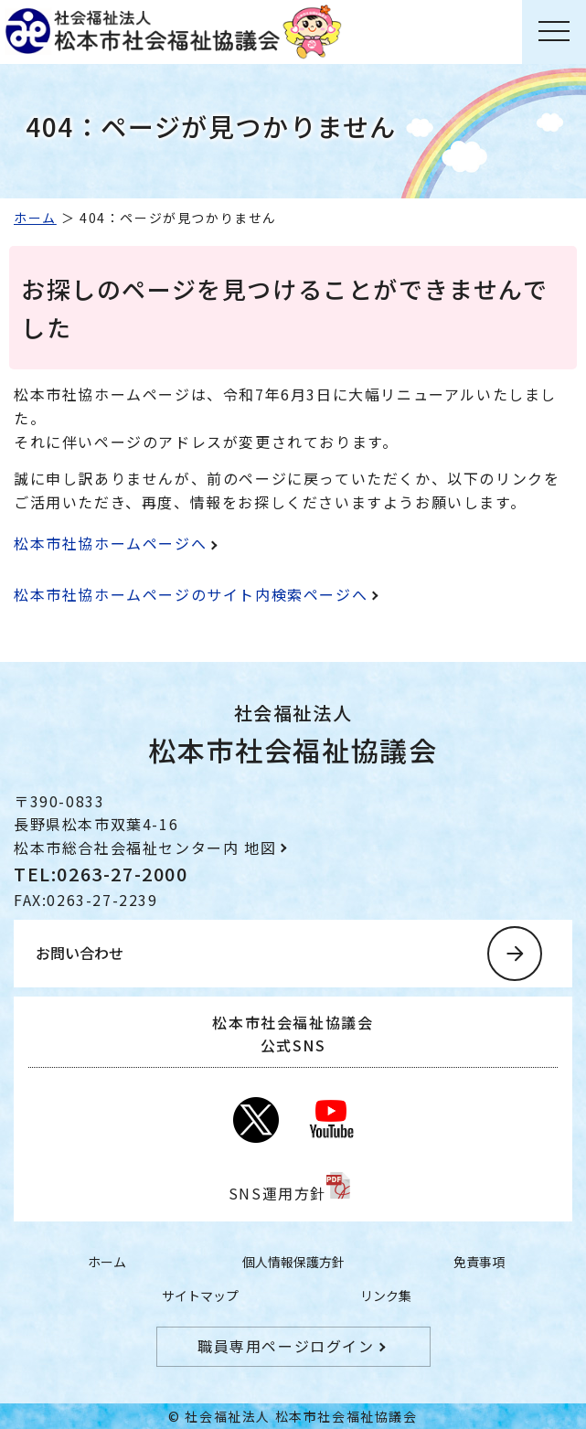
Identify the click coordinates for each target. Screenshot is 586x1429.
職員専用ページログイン (286, 1346)
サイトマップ (200, 1295)
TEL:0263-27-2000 (101, 873)
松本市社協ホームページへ (110, 543)
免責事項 (479, 1262)
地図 (260, 847)
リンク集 (385, 1295)
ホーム (35, 217)
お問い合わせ (79, 953)
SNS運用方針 (277, 1193)
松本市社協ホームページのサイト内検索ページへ (191, 594)
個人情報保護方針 (293, 1262)
